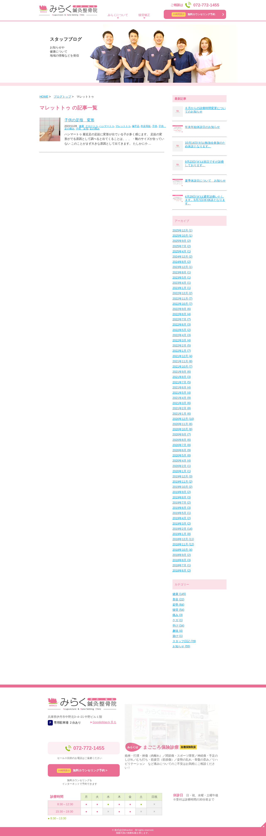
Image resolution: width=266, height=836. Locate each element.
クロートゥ (91, 126)
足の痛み (95, 128)
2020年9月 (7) (181, 434)
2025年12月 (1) (182, 230)
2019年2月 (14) (182, 528)
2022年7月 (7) (181, 319)
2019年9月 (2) (181, 492)
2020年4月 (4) (181, 460)
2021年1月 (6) (181, 413)
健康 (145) (179, 594)
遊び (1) (177, 636)
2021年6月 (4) (181, 387)
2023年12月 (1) (182, 267)
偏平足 (135, 126)
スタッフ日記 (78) (184, 641)
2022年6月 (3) (181, 324)
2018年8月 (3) (181, 560)
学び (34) (178, 625)
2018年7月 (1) (181, 565)
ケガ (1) (177, 620)
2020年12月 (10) (183, 418)
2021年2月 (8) (181, 408)
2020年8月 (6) (181, 439)
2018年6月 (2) (181, 570)
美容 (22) (178, 599)
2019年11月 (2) (182, 481)
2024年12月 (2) (182, 256)
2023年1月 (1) (181, 288)
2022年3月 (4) (181, 340)
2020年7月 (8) (181, 445)
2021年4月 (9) (181, 398)
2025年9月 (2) (181, 240)
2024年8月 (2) (181, 261)
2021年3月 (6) (181, 403)
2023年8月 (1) (181, 272)
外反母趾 (146, 126)
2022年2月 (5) (181, 345)
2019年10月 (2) (182, 486)
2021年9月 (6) (181, 371)
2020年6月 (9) (181, 450)
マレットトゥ (123, 126)
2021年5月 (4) (181, 392)
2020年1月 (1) (181, 471)
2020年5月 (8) (181, 455)
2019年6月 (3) (181, 507)
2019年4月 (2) (181, 518)
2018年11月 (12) (183, 544)
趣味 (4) (177, 630)
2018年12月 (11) (183, 539)
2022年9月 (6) (181, 309)
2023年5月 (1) (181, 277)
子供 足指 (82, 128)
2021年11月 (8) (182, 361)
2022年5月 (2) (181, 330)
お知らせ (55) (181, 646)
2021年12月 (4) (182, 356)
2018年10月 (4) (182, 549)
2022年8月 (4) (181, 314)
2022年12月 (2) (182, 293)
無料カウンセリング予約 (193, 14)
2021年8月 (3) (181, 377)
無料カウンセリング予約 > (82, 770)
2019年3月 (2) (181, 523)
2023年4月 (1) (181, 282)
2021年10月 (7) (182, 366)
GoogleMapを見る (104, 722)
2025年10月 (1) (182, 235)
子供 (154, 126)
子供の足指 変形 (79, 120)
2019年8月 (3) (181, 497)
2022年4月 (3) (181, 335)
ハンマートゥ (106, 126)
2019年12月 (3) (182, 476)
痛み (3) (177, 615)
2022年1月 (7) (181, 350)
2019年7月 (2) (181, 502)
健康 (81, 126)
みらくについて (118, 15)
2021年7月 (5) (181, 382)
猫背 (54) (178, 609)
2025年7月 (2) (181, 246)
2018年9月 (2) (181, 555)
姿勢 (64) (178, 604)
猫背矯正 (144, 15)
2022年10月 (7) (182, 303)
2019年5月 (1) (181, 513)
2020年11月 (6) (182, 424)
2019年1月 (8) (181, 534)
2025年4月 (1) (181, 251)
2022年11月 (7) (182, 298)
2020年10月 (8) (182, 429)
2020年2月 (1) (181, 466)
